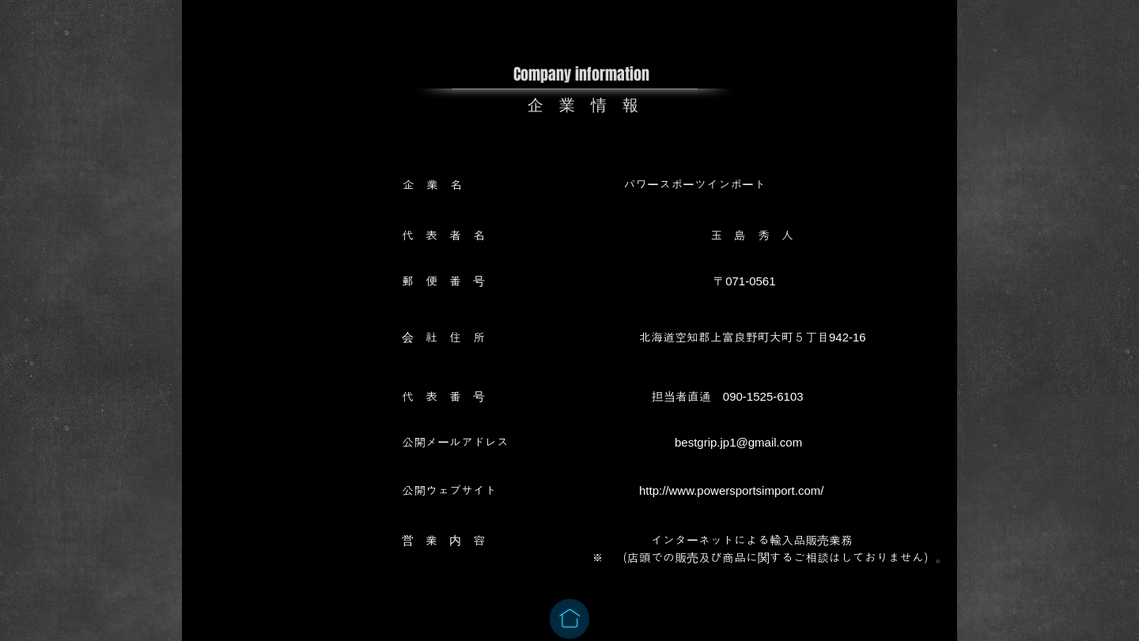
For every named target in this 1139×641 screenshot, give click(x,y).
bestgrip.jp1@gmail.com (738, 442)
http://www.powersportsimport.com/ (731, 490)
